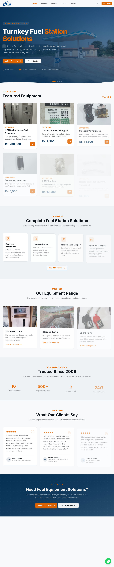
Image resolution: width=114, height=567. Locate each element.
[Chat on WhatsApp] (108, 561)
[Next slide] (110, 46)
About (63, 3)
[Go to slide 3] (59, 81)
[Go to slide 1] (54, 81)
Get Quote (107, 3)
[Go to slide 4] (61, 81)
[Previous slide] (4, 46)
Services (54, 3)
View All (106, 99)
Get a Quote (33, 61)
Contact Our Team (46, 508)
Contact (73, 3)
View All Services (57, 268)
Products (44, 3)
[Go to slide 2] (57, 81)
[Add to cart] (32, 146)
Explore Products (12, 61)
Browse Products (68, 508)
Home (35, 4)
